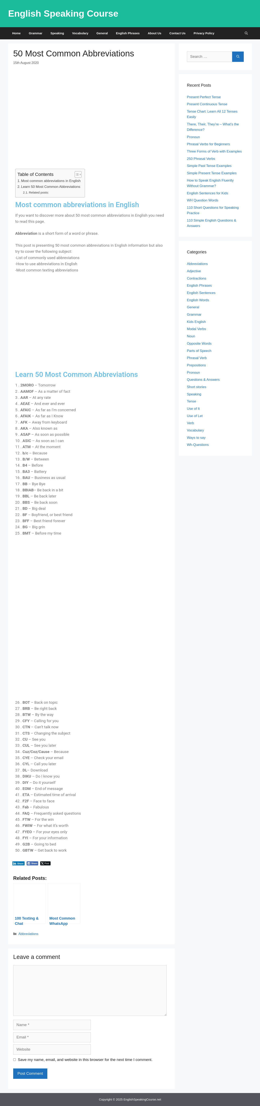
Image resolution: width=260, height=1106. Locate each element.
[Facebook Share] (32, 863)
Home (16, 33)
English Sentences (201, 293)
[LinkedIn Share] (18, 863)
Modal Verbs (196, 329)
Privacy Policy (204, 33)
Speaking (57, 33)
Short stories (196, 387)
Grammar (35, 33)
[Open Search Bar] (246, 33)
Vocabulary (80, 33)
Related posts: (39, 192)
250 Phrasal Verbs (201, 159)
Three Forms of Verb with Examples (214, 151)
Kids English (196, 322)
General (102, 33)
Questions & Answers (203, 380)
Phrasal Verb (197, 358)
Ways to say (196, 438)
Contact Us (177, 33)
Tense (191, 401)
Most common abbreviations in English (51, 181)
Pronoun (193, 137)
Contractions (196, 278)
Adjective (194, 271)
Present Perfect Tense (204, 97)
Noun (191, 336)
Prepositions (196, 365)
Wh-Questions (198, 445)
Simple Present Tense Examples (211, 173)
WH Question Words (202, 200)
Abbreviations (28, 934)
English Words (198, 300)
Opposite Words (199, 343)
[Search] (238, 57)
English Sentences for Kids (207, 193)
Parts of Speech (199, 351)
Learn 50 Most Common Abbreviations (50, 187)
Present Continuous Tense (207, 104)
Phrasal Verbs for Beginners (208, 144)
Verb (190, 423)
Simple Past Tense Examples (209, 166)
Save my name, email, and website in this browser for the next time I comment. (85, 1060)
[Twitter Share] (45, 863)
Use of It (193, 409)
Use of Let (195, 416)
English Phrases (128, 33)
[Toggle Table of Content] (76, 174)
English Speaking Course (63, 13)
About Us (154, 33)
